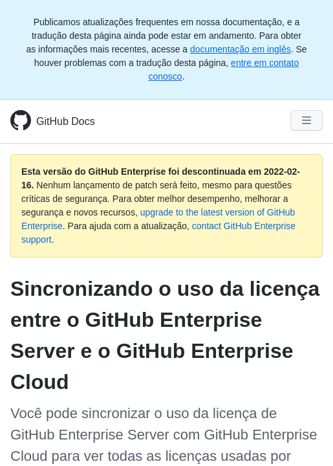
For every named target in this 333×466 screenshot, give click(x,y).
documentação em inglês (240, 49)
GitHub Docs (65, 121)
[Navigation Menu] (306, 120)
